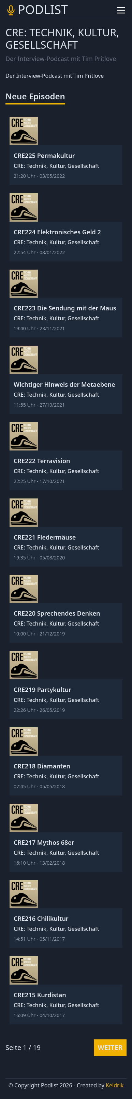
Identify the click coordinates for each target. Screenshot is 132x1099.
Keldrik (114, 1085)
